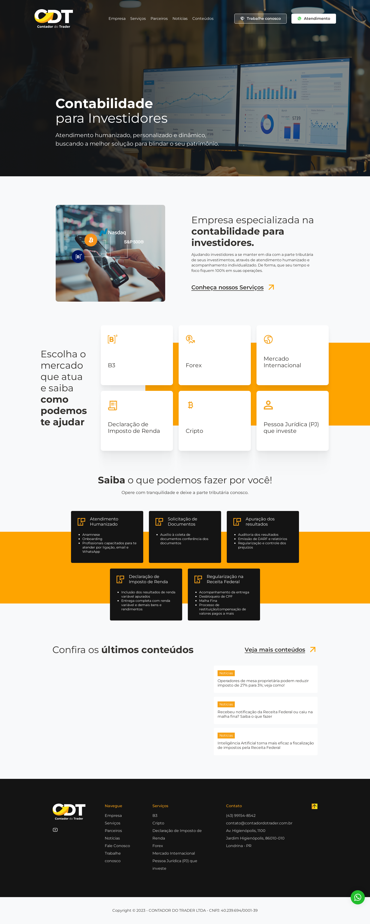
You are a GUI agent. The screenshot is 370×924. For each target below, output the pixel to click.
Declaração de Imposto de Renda (177, 834)
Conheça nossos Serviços (233, 287)
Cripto (158, 823)
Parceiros (159, 18)
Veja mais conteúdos (281, 649)
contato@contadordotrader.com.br (259, 823)
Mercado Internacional (173, 853)
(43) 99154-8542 (241, 815)
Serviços (138, 18)
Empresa (117, 18)
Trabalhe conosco (260, 18)
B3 (154, 815)
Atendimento (313, 18)
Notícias (180, 18)
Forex (157, 846)
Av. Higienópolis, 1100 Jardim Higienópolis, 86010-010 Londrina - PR (255, 838)
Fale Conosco (117, 846)
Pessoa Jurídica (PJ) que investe (174, 865)
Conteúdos (203, 18)
